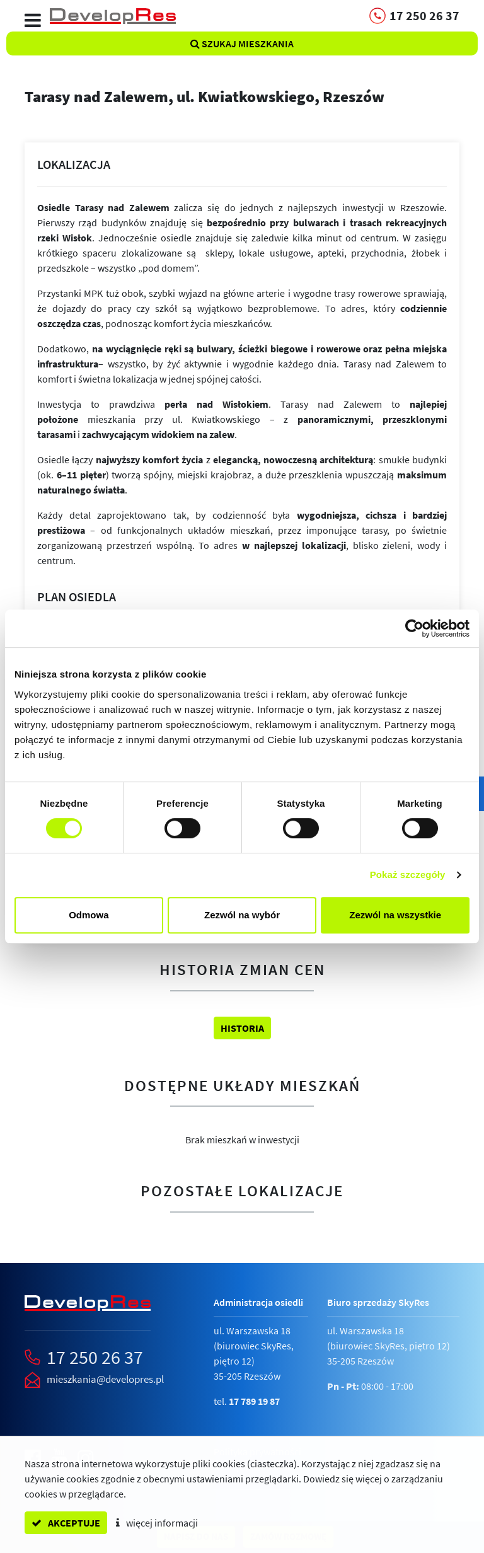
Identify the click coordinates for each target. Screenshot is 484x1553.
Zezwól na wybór (242, 914)
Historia (242, 1028)
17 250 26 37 (95, 1357)
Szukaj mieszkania (242, 43)
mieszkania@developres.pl (105, 1379)
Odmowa (88, 914)
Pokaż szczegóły (408, 874)
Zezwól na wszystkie (395, 914)
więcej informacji (157, 1522)
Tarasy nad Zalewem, (204, 96)
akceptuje (66, 1522)
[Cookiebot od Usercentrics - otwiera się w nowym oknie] (414, 628)
